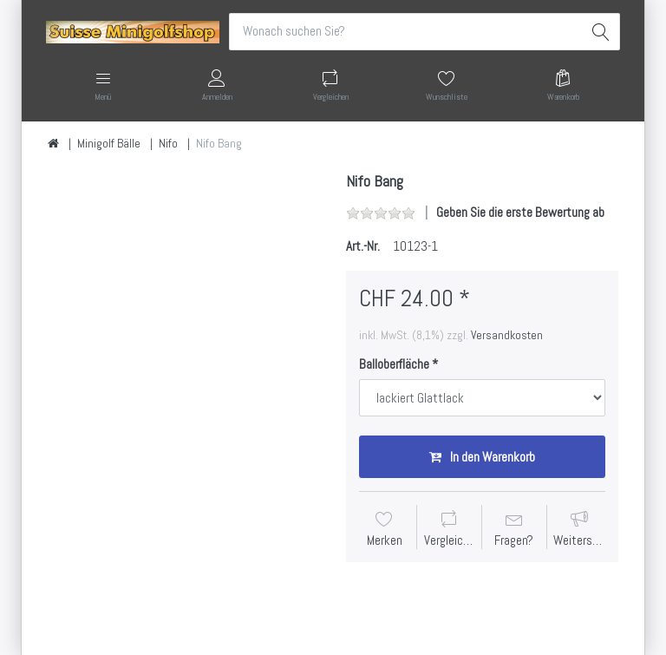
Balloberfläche (394, 364)
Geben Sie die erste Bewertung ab (520, 212)
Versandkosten (507, 335)
